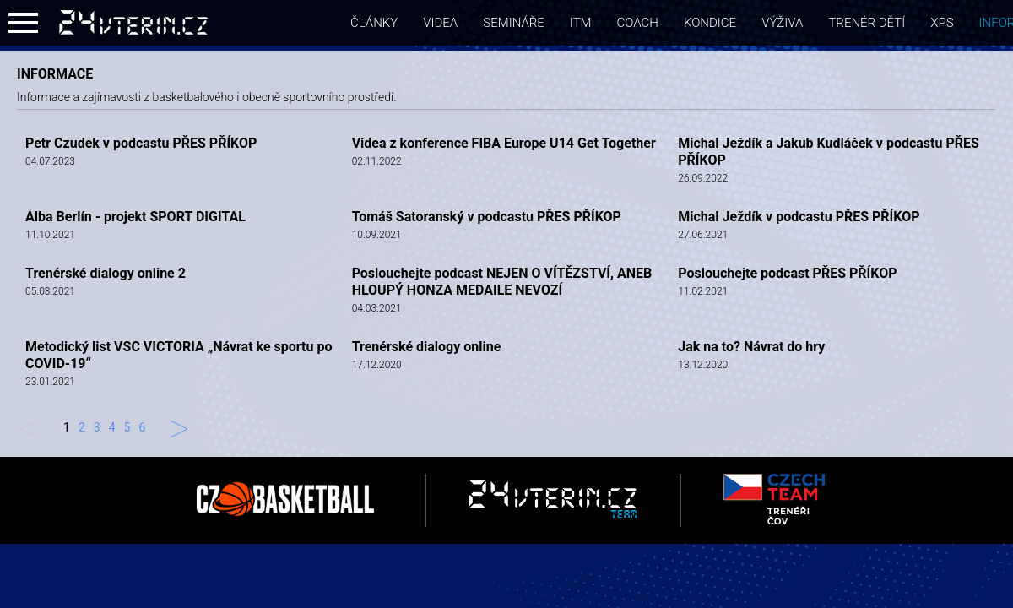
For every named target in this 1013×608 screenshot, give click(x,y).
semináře (513, 22)
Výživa (782, 22)
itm (581, 22)
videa (440, 22)
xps (941, 22)
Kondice (710, 22)
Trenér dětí (866, 22)
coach (637, 22)
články (374, 22)
